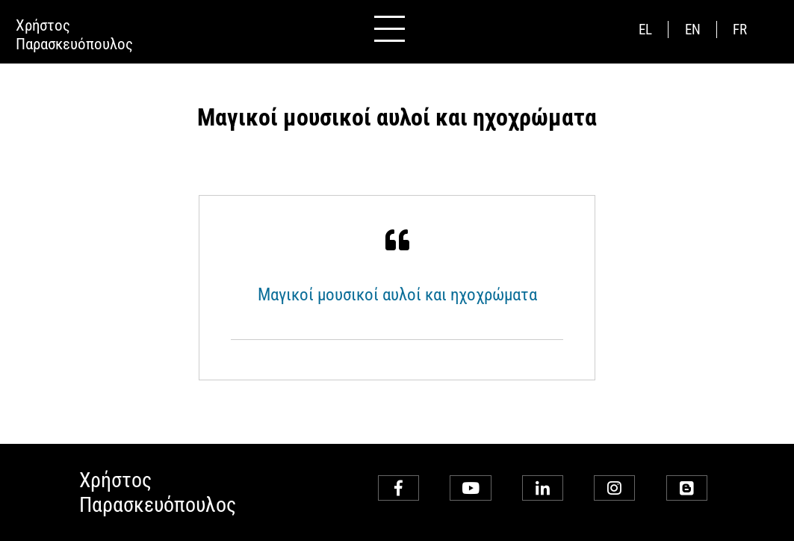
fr (740, 29)
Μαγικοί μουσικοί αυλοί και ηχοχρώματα (397, 294)
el (645, 29)
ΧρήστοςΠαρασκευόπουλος (74, 34)
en (693, 29)
